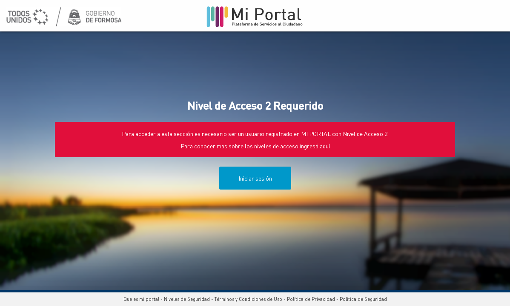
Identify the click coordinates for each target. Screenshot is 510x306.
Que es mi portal (141, 299)
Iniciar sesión (255, 178)
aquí (325, 146)
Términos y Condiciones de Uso (248, 299)
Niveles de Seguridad (187, 299)
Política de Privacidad (311, 299)
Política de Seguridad (363, 299)
